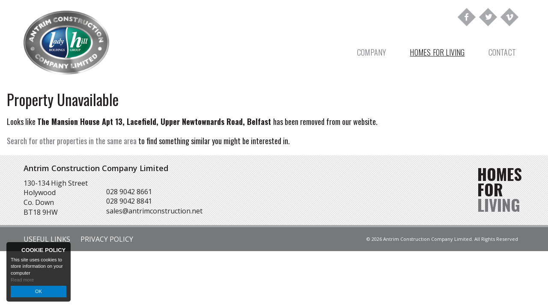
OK (38, 291)
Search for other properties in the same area (72, 140)
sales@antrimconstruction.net (154, 211)
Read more (22, 279)
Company (371, 52)
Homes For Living (437, 52)
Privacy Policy (106, 239)
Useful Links (47, 239)
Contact (502, 52)
